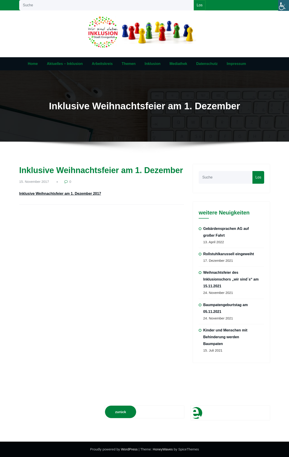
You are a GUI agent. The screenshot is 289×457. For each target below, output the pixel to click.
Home (33, 64)
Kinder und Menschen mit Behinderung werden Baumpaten (225, 337)
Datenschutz (207, 64)
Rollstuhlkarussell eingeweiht (228, 254)
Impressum (236, 64)
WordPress (130, 449)
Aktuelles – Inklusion (65, 64)
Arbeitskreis (102, 64)
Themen (128, 64)
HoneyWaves (163, 449)
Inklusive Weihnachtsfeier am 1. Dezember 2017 (60, 193)
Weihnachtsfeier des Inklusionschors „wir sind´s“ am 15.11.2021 (231, 279)
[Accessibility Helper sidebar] (283, 5)
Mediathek (178, 64)
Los (200, 5)
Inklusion (152, 64)
